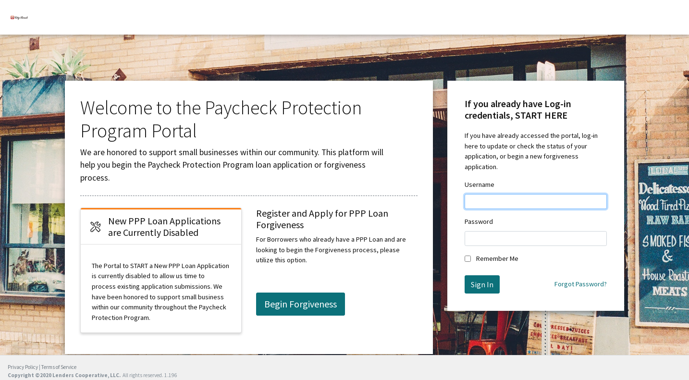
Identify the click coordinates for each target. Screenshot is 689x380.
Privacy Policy (23, 367)
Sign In (482, 284)
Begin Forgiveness (300, 304)
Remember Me (497, 258)
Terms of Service (58, 367)
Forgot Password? (580, 284)
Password (479, 221)
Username (479, 184)
